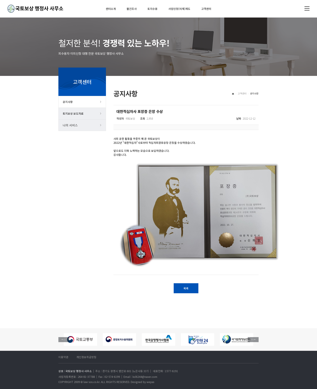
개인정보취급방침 (86, 357)
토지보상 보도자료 (73, 113)
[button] (253, 339)
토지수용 (152, 9)
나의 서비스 (70, 125)
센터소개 (111, 9)
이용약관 (63, 357)
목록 (186, 288)
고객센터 (206, 9)
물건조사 (132, 9)
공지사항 (68, 102)
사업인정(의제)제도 (179, 9)
